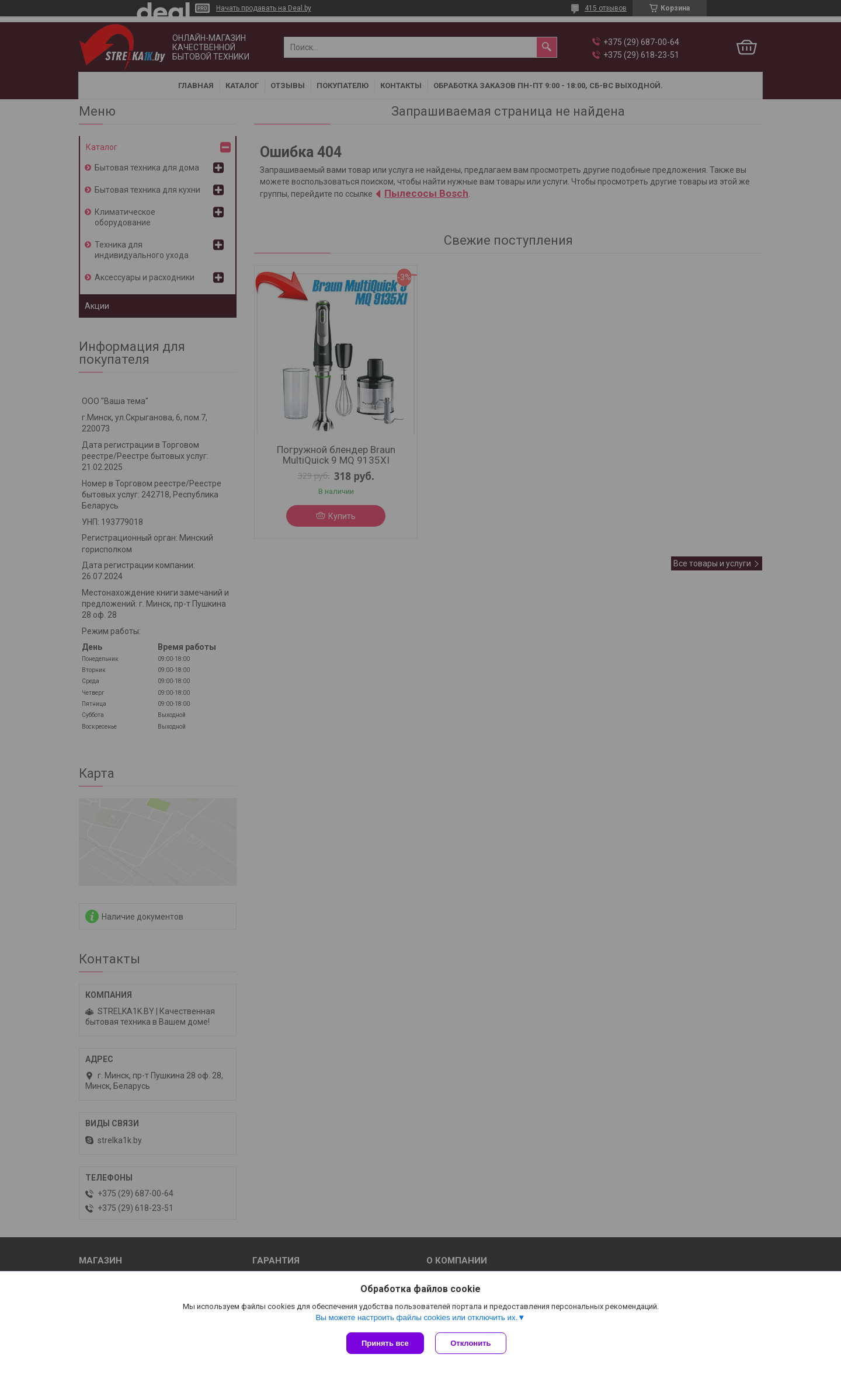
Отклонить (471, 1343)
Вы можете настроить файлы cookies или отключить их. (416, 1317)
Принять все (385, 1343)
